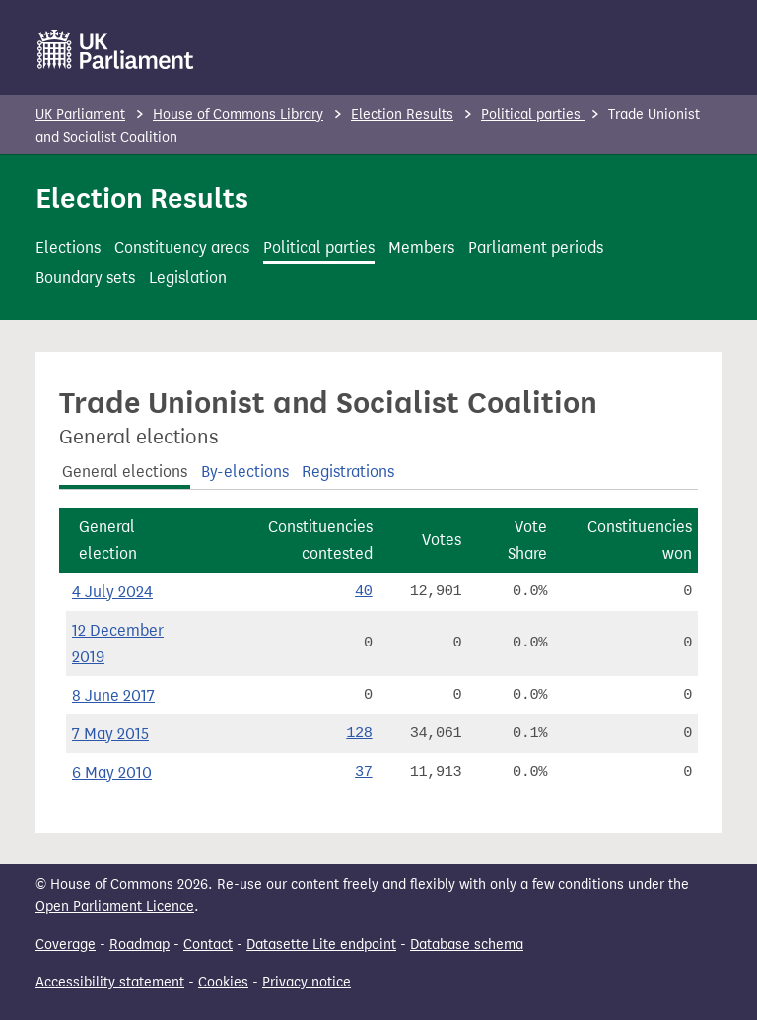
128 (359, 733)
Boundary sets (85, 277)
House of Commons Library (238, 114)
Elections (68, 247)
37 (364, 772)
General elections (124, 471)
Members (421, 247)
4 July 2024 (112, 591)
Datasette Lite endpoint (321, 944)
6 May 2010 (112, 772)
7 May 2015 (110, 733)
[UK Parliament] (115, 49)
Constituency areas (181, 247)
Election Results (402, 114)
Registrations (348, 471)
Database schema (466, 944)
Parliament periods (535, 247)
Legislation (188, 277)
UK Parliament (80, 114)
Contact (208, 944)
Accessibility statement (109, 982)
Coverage (65, 944)
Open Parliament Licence (114, 906)
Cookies (223, 982)
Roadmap (139, 944)
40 (364, 591)
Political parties (533, 114)
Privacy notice (306, 982)
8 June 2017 (113, 695)
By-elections (245, 471)
